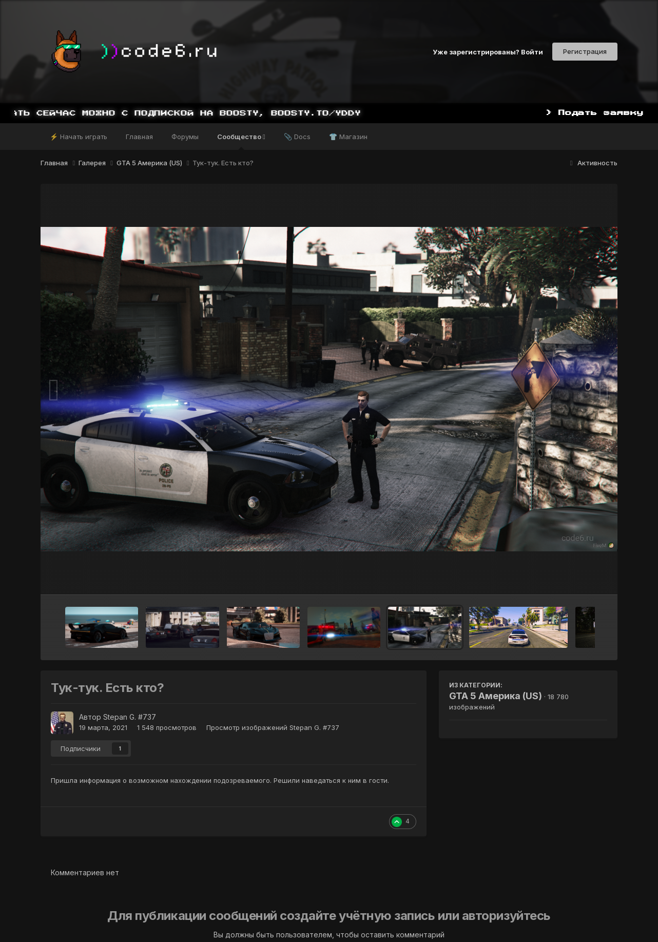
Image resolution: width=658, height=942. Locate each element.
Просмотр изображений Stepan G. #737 (272, 727)
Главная (139, 136)
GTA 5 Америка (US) (495, 695)
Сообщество (241, 141)
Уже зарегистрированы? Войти (488, 51)
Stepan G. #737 (129, 717)
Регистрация (585, 51)
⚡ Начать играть (78, 136)
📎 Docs (297, 136)
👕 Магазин (348, 136)
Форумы (185, 136)
